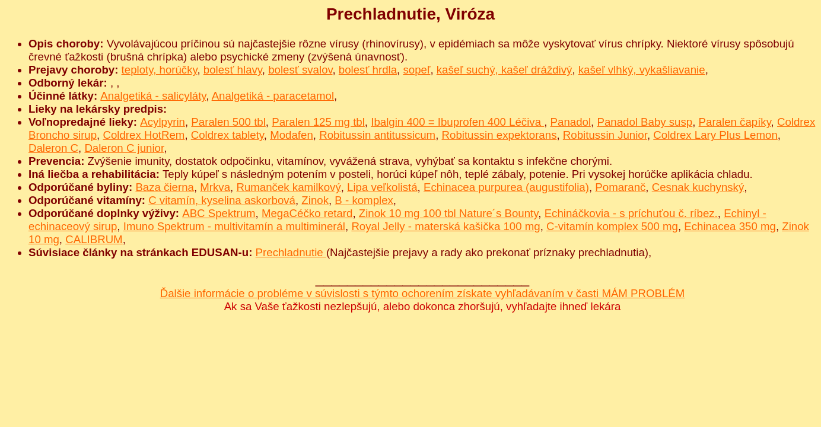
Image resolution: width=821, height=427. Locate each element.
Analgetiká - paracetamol (273, 96)
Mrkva (215, 187)
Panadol (570, 122)
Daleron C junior (124, 148)
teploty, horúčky (160, 69)
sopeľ (416, 69)
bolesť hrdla (368, 69)
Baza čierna (164, 187)
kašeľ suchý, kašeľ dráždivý (504, 69)
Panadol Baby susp (644, 122)
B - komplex (364, 200)
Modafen (291, 135)
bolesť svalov (300, 69)
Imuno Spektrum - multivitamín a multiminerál (234, 226)
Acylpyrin (162, 122)
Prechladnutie (291, 252)
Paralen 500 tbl (228, 122)
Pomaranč (620, 187)
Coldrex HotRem (143, 135)
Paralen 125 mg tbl (318, 122)
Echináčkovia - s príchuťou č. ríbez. (631, 213)
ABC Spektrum (218, 213)
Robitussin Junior (605, 135)
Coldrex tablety (227, 135)
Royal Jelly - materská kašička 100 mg (445, 226)
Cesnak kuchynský (698, 187)
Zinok (315, 200)
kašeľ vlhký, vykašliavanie (641, 69)
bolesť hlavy (232, 69)
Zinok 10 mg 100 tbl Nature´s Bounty (448, 213)
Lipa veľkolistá (382, 187)
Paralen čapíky (735, 122)
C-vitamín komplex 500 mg (612, 226)
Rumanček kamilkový (288, 187)
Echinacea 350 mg (730, 226)
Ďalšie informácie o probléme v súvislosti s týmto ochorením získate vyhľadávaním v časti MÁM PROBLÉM (422, 293)
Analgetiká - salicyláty (153, 96)
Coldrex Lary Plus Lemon (715, 135)
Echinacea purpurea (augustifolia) (506, 187)
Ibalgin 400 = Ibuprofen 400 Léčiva (457, 122)
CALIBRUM (93, 239)
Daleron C (53, 148)
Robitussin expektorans (499, 135)
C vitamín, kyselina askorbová (221, 200)
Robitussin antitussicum (377, 135)
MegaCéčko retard (307, 213)
